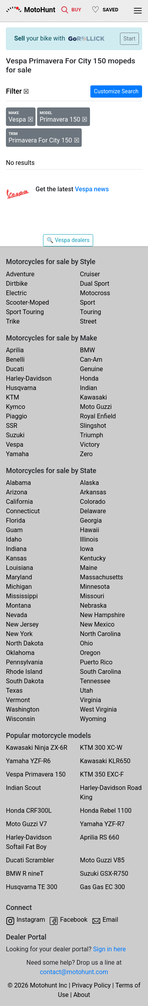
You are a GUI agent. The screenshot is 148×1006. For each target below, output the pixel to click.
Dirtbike (17, 283)
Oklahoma (20, 652)
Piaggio (16, 416)
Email (110, 919)
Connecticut (23, 511)
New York (19, 634)
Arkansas (93, 492)
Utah (86, 690)
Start (129, 38)
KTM (12, 397)
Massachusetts (101, 577)
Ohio (86, 643)
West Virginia (98, 709)
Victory (90, 444)
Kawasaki (93, 397)
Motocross (95, 293)
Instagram (31, 919)
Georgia (91, 520)
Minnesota (95, 586)
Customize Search (116, 91)
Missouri (92, 596)
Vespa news (92, 189)
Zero (86, 454)
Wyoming (93, 719)
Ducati (15, 369)
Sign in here (109, 949)
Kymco (15, 407)
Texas (14, 690)
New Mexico (97, 624)
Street (88, 321)
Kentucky (93, 558)
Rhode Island (24, 671)
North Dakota (24, 643)
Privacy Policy (91, 985)
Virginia (90, 700)
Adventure (20, 274)
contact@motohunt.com (74, 972)
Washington (22, 709)
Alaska (89, 482)
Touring (90, 312)
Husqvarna (21, 388)
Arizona (16, 492)
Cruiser (90, 274)
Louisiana (19, 567)
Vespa (14, 444)
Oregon (90, 652)
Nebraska (93, 605)
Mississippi (22, 596)
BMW (87, 350)
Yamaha (17, 454)
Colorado (93, 501)
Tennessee (95, 681)
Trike (13, 321)
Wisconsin (20, 719)
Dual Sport (95, 283)
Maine (88, 567)
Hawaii (89, 530)
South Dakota (25, 681)
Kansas (16, 558)
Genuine (91, 369)
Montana (18, 605)
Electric (16, 293)
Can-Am (91, 359)
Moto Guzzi (96, 407)
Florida (15, 520)
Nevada (16, 615)
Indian (88, 388)
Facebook (73, 919)
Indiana (16, 549)
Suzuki (15, 435)
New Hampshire (102, 615)
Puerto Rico (96, 662)
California (19, 501)
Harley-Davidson (29, 378)
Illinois (89, 539)
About (81, 995)
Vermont (18, 700)
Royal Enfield (98, 416)
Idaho (14, 539)
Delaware (93, 511)
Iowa (87, 549)
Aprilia (15, 350)
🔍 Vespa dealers (68, 240)
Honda (89, 378)
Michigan (19, 586)
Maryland (19, 577)
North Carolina (100, 634)
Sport (88, 302)
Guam (14, 530)
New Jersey (22, 624)
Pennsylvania (24, 662)
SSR (11, 425)
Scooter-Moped (27, 302)
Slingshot (93, 425)
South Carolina (100, 671)
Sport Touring (25, 312)
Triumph (91, 435)
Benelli (15, 359)
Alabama (18, 482)
